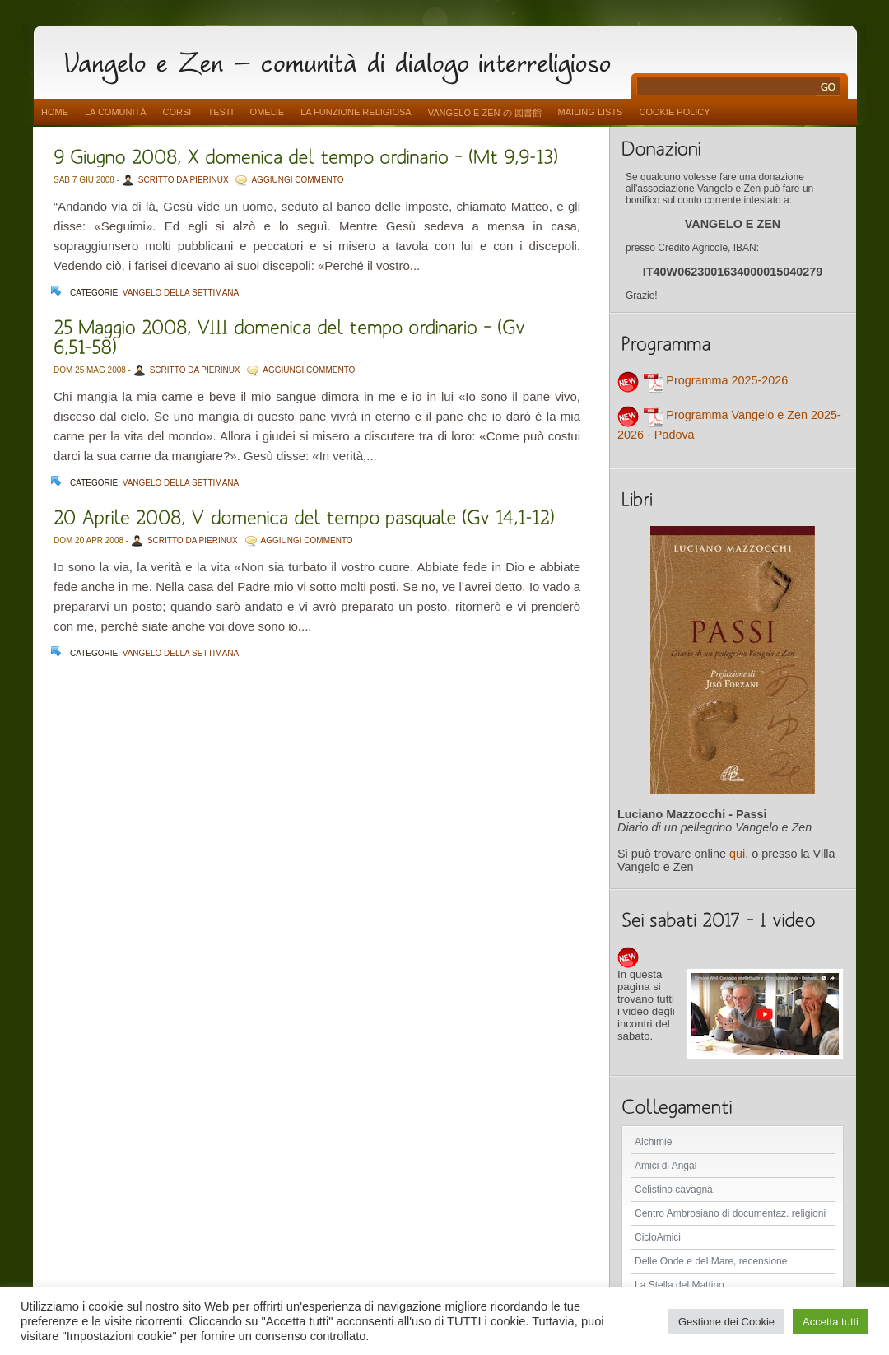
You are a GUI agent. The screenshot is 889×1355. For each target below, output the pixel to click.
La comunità (116, 112)
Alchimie (653, 1142)
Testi (220, 112)
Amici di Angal (665, 1165)
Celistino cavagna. (675, 1189)
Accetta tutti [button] (831, 1321)
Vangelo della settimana (181, 292)
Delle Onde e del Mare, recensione (711, 1261)
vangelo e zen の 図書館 (485, 113)
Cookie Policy (674, 112)
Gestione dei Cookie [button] (726, 1321)
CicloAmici (658, 1237)
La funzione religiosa (355, 112)
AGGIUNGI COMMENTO (297, 179)
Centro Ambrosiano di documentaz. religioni (730, 1213)
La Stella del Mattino (679, 1285)
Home (54, 112)
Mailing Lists (590, 112)
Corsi (177, 112)
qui (737, 853)
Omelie (267, 112)
